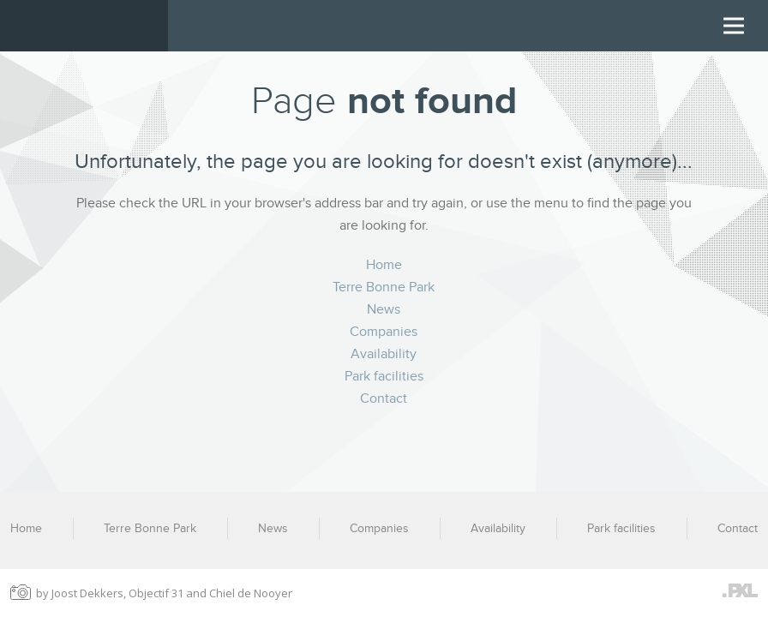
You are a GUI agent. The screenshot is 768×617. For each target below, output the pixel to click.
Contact (383, 398)
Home (384, 264)
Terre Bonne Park (384, 287)
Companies (383, 331)
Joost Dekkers (87, 593)
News (383, 309)
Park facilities (384, 376)
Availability (384, 353)
